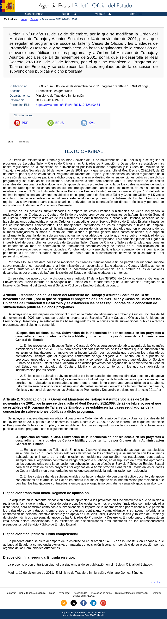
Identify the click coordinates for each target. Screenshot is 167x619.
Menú (135, 13)
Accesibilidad (80, 593)
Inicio (24, 19)
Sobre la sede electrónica (32, 593)
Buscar (34, 19)
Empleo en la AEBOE (83, 595)
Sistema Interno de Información (131, 593)
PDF (25, 122)
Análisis (24, 141)
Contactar (11, 593)
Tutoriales (156, 593)
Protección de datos (101, 593)
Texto (9, 141)
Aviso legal (64, 593)
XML (92, 122)
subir (157, 582)
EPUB (59, 122)
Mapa (52, 593)
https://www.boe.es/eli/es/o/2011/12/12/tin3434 (68, 104)
